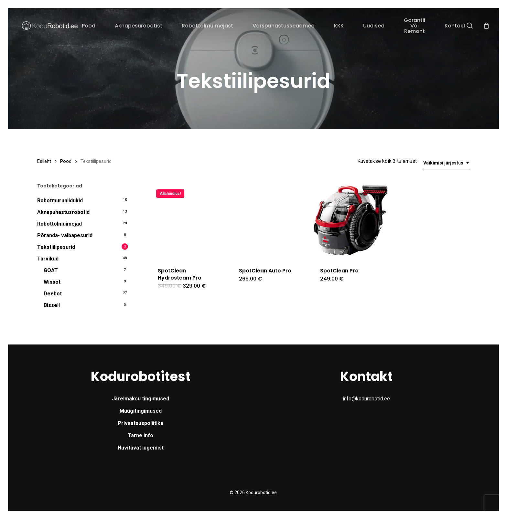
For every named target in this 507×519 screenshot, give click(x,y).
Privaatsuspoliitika (140, 423)
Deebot (53, 294)
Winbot (52, 282)
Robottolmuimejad (59, 224)
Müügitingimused (141, 411)
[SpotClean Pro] (350, 221)
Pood (65, 161)
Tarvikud (48, 259)
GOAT (51, 270)
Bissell (52, 305)
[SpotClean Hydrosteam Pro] (188, 221)
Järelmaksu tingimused (140, 399)
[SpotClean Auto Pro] (269, 221)
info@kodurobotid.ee (366, 399)
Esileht (44, 161)
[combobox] (446, 163)
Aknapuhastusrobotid (63, 212)
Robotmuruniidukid (60, 200)
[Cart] (486, 25)
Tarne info (140, 435)
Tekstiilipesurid (56, 247)
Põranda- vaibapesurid (64, 235)
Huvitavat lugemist (141, 448)
